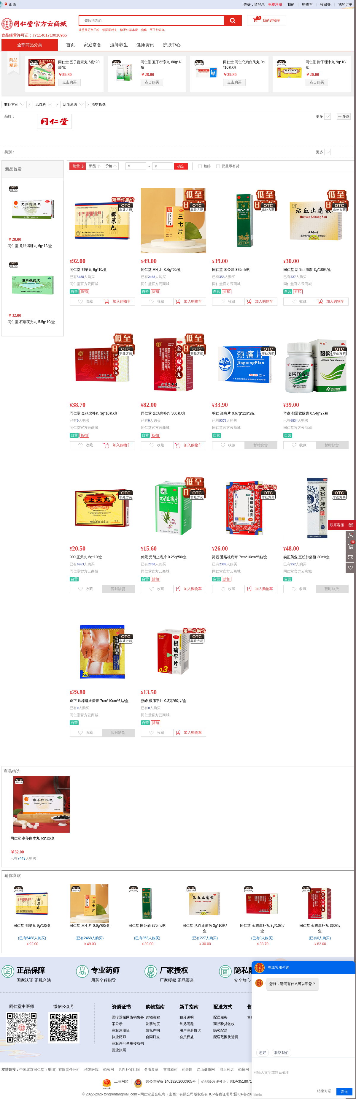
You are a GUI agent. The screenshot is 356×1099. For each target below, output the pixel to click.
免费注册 (275, 4)
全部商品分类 (29, 44)
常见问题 (186, 1024)
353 (222, 277)
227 (293, 277)
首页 (70, 44)
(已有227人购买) (205, 938)
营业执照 (119, 1050)
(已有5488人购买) (32, 938)
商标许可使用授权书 (128, 1043)
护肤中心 (172, 44)
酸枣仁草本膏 (129, 29)
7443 (22, 858)
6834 (294, 420)
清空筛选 (98, 104)
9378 (222, 420)
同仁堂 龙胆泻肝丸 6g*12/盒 (30, 246)
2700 (151, 564)
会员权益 (186, 1037)
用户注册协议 (190, 1030)
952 (293, 564)
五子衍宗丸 (157, 29)
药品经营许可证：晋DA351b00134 (31, 34)
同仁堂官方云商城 (84, 284)
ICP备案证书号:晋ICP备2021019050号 (239, 1094)
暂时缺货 (260, 445)
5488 (80, 277)
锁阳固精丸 (109, 29)
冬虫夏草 (151, 1070)
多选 (343, 116)
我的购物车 (271, 20)
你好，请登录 (254, 4)
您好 (262, 1053)
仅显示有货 (230, 166)
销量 (78, 166)
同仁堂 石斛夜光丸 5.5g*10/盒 (31, 322)
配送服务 (220, 1017)
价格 (111, 166)
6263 (80, 564)
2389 (222, 564)
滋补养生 (119, 44)
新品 (95, 166)
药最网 (187, 1070)
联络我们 (281, 1053)
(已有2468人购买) (90, 938)
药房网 (243, 1070)
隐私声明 (153, 1030)
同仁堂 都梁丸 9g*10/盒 (31, 926)
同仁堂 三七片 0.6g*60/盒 (89, 926)
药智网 (108, 1070)
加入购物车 (117, 301)
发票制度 (153, 1024)
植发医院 (91, 1070)
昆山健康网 (206, 1070)
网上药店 (227, 1070)
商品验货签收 (224, 1024)
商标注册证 (121, 1030)
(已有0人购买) (262, 938)
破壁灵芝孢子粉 (89, 29)
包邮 (207, 166)
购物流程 (153, 1017)
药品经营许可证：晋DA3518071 (226, 1081)
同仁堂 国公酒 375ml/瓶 (147, 926)
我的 (291, 4)
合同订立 (153, 1037)
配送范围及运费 (225, 1037)
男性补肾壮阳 (129, 1070)
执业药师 (119, 1037)
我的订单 (345, 4)
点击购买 (69, 82)
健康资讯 (145, 44)
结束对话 (324, 1091)
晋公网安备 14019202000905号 (171, 1081)
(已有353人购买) (147, 938)
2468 (151, 277)
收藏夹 (325, 4)
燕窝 (144, 29)
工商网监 (121, 1081)
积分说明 (186, 1017)
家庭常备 (92, 44)
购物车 (307, 4)
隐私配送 (220, 1030)
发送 (344, 1092)
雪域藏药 (170, 1070)
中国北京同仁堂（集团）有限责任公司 (49, 1070)
